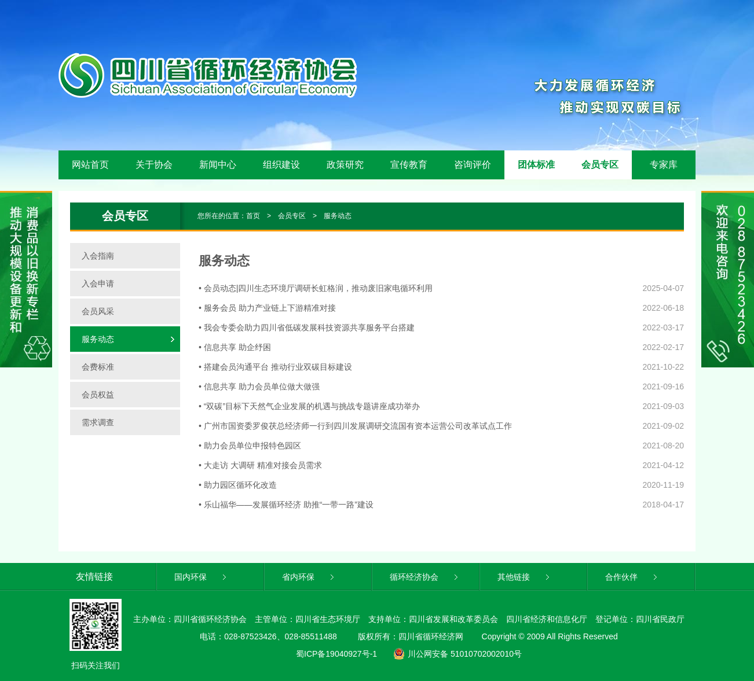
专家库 (664, 165)
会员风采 (98, 311)
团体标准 (536, 165)
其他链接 (524, 576)
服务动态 (338, 216)
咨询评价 (472, 165)
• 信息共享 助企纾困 (235, 347)
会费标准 (98, 366)
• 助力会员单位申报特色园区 (250, 445)
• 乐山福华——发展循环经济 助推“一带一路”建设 (286, 504)
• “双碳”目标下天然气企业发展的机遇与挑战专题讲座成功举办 (309, 406)
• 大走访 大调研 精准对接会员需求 (260, 465)
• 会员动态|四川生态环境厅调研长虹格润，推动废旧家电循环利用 (316, 288)
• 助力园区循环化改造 (238, 484)
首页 (253, 216)
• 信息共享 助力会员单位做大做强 (259, 386)
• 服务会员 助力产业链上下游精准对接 (267, 307)
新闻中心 (217, 165)
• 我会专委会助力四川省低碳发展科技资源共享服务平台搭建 (307, 327)
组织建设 (281, 165)
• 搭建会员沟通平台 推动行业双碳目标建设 (275, 366)
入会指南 (98, 255)
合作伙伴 (632, 576)
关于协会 (154, 165)
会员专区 (599, 165)
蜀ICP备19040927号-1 (336, 653)
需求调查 (98, 422)
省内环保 (309, 576)
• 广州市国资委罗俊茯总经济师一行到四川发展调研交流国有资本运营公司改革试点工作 (355, 425)
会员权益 (98, 394)
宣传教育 (408, 165)
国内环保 (201, 576)
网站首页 (90, 165)
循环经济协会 (425, 576)
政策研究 (345, 165)
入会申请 (98, 283)
